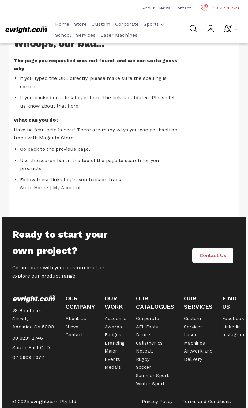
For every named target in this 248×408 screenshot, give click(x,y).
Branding (115, 343)
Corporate (127, 24)
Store (80, 24)
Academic (115, 318)
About (148, 8)
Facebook (233, 318)
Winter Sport (150, 384)
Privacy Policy (157, 401)
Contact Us (213, 255)
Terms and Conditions (206, 401)
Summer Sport (152, 375)
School (63, 35)
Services (86, 35)
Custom (101, 24)
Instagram (234, 335)
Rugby (143, 359)
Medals (113, 367)
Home (62, 24)
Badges (113, 335)
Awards (113, 327)
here (73, 106)
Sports (154, 24)
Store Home (34, 188)
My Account (67, 188)
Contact (183, 8)
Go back (29, 149)
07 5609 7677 (28, 357)
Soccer (143, 367)
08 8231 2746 (221, 8)
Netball (144, 351)
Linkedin (231, 327)
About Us (76, 318)
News (164, 8)
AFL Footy (147, 327)
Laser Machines (118, 35)
